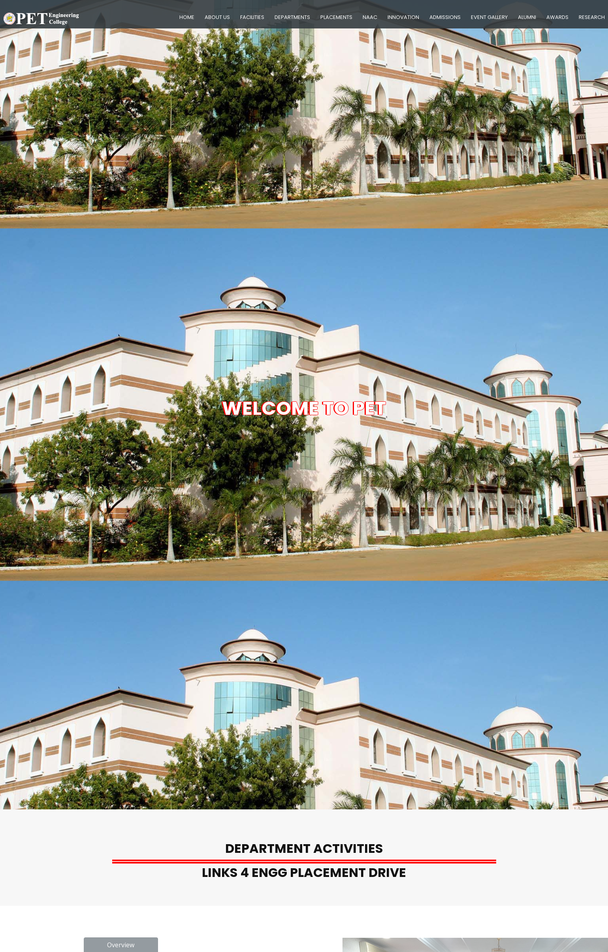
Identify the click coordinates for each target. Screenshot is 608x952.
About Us (217, 17)
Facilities (252, 17)
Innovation (403, 17)
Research (592, 17)
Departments (292, 17)
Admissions (445, 17)
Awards (557, 17)
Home (186, 17)
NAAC (370, 17)
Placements (336, 17)
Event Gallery (489, 17)
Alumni (527, 17)
